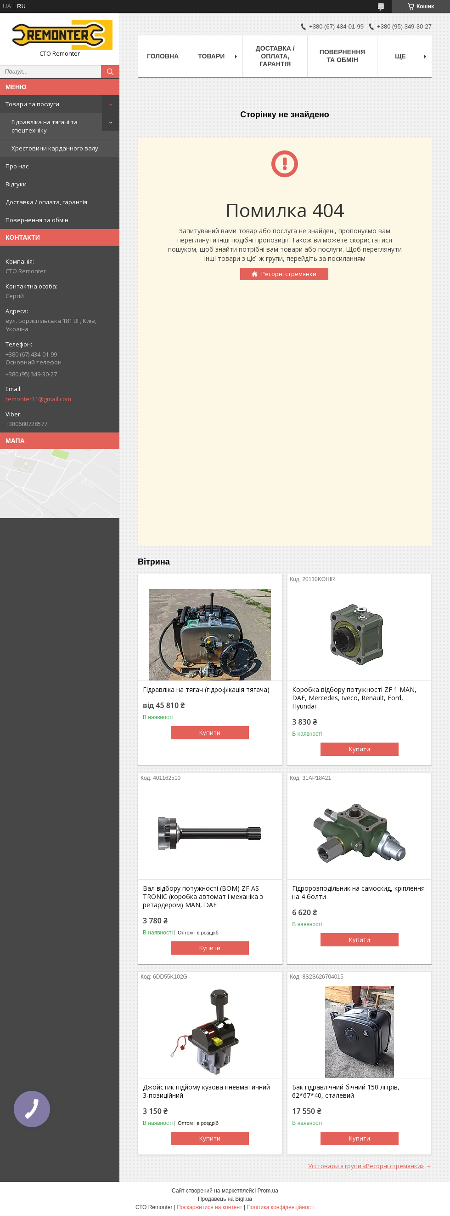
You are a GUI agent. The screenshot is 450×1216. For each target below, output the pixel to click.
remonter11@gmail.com (38, 399)
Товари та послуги (32, 104)
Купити (209, 732)
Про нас (17, 166)
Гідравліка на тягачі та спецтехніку (44, 126)
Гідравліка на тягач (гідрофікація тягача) (206, 690)
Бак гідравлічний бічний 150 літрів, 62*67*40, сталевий (345, 1091)
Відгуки (16, 184)
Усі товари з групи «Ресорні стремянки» (366, 1166)
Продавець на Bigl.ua (225, 1199)
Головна (163, 56)
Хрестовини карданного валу (54, 148)
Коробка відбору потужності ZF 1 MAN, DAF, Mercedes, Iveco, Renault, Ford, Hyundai (354, 698)
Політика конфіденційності (281, 1207)
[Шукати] (110, 72)
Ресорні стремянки (288, 274)
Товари (211, 56)
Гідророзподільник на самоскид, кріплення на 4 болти (358, 892)
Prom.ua (268, 1190)
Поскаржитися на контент (209, 1207)
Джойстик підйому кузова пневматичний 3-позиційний (206, 1091)
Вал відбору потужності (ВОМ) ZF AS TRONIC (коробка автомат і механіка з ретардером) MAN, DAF (203, 896)
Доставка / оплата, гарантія (46, 202)
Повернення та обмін (37, 220)
